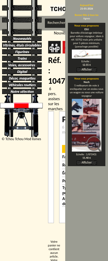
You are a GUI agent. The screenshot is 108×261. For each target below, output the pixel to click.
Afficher (87, 69)
